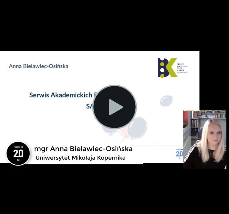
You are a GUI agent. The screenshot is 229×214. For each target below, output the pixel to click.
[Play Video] (114, 107)
